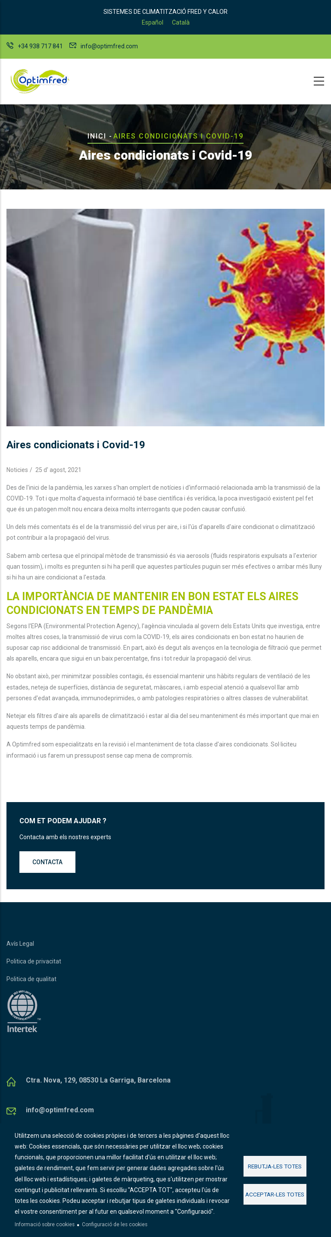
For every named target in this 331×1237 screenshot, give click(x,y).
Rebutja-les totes (275, 1166)
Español (152, 22)
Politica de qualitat (31, 979)
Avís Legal (20, 943)
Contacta (47, 862)
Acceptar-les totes (274, 1194)
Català (181, 22)
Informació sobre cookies (45, 1224)
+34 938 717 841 (40, 46)
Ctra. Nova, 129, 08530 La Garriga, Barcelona (98, 1080)
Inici (96, 136)
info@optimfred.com (109, 46)
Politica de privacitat (33, 961)
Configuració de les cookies (114, 1224)
